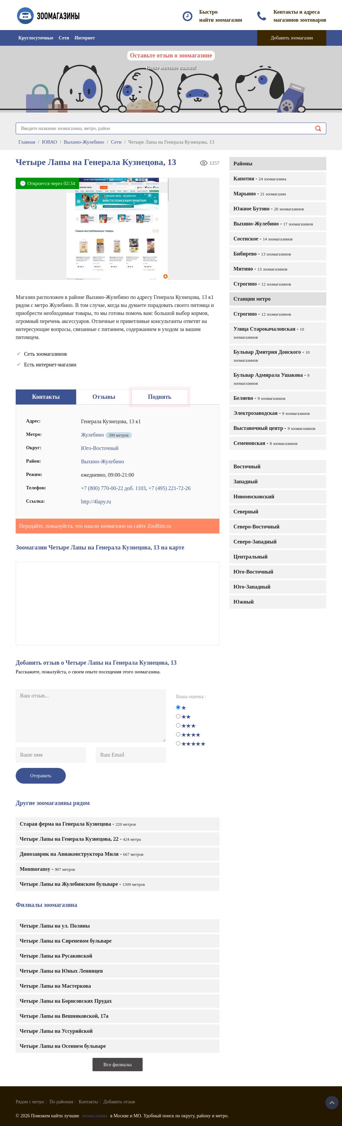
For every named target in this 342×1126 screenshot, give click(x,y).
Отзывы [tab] (104, 396)
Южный (243, 602)
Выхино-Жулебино (102, 461)
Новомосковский (253, 496)
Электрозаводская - (271, 413)
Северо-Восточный (256, 526)
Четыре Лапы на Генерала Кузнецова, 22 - (80, 839)
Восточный (247, 466)
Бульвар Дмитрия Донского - (271, 356)
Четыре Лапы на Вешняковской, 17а (64, 1016)
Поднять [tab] (159, 396)
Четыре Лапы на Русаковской (56, 956)
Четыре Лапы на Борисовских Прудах (66, 1001)
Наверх (332, 1102)
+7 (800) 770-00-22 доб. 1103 (113, 488)
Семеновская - (265, 443)
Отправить (40, 775)
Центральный (250, 556)
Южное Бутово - (268, 208)
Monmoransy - (47, 869)
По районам (61, 1101)
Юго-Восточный (253, 572)
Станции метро (252, 299)
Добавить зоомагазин (292, 37)
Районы (242, 163)
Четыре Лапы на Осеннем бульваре (63, 1046)
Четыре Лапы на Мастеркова (55, 986)
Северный (245, 511)
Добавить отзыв (119, 1101)
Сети (64, 37)
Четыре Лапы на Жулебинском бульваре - (82, 884)
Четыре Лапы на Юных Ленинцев (61, 971)
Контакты (88, 1101)
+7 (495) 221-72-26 (169, 488)
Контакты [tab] (46, 396)
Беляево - (259, 398)
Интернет (84, 37)
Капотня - (259, 178)
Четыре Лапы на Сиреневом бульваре (66, 941)
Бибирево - (262, 254)
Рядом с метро (30, 1101)
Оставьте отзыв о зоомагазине (171, 55)
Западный (245, 481)
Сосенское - (263, 239)
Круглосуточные (35, 37)
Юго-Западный (252, 587)
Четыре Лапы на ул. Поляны (55, 926)
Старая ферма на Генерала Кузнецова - (78, 824)
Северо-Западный (255, 541)
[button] (212, 185)
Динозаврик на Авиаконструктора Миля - (81, 854)
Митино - (260, 269)
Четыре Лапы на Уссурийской (56, 1031)
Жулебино (92, 435)
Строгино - (262, 284)
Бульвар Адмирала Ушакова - (271, 379)
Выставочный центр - (274, 428)
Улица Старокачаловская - (268, 333)
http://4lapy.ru (96, 501)
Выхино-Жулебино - (273, 223)
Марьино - (259, 193)
